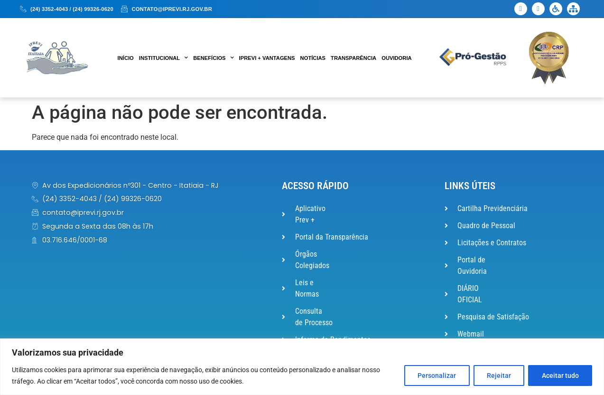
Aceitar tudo (559, 375)
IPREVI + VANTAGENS (267, 58)
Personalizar (435, 375)
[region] (302, 366)
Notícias (312, 58)
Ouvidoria (396, 58)
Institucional (163, 58)
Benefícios (213, 58)
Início (126, 58)
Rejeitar (498, 375)
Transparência (353, 58)
